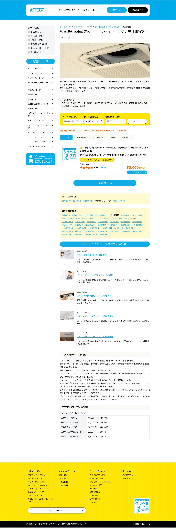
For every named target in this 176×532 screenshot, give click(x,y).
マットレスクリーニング (38, 150)
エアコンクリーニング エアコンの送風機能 (104, 341)
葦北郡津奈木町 (108, 232)
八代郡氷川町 (82, 232)
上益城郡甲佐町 (139, 229)
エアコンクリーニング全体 (73, 202)
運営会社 (93, 493)
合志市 (65, 223)
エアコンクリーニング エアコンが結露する (104, 320)
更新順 (118, 139)
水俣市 (79, 219)
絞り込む (137, 122)
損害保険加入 (36, 33)
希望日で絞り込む (112, 118)
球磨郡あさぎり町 (69, 239)
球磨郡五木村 (106, 236)
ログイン (116, 10)
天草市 (140, 219)
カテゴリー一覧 (88, 10)
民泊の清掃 (63, 490)
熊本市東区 (97, 216)
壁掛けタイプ (91, 202)
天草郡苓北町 (84, 239)
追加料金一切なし (37, 37)
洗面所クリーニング (36, 103)
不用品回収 (63, 486)
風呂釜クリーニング (36, 98)
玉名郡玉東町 (89, 223)
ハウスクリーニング (36, 70)
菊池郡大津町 (67, 226)
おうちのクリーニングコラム (101, 486)
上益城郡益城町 (125, 229)
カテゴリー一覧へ (57, 515)
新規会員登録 (137, 10)
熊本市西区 (108, 216)
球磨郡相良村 (93, 236)
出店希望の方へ (127, 479)
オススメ (67, 139)
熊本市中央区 (86, 216)
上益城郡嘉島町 (110, 229)
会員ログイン (95, 500)
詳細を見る (137, 174)
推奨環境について (97, 483)
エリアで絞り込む (70, 118)
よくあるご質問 (96, 490)
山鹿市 (94, 219)
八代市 (140, 216)
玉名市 (87, 219)
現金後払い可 (36, 53)
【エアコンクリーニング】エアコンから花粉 (104, 279)
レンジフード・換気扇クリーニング (39, 87)
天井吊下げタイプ (124, 202)
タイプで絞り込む (91, 118)
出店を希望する (105, 184)
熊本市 (76, 216)
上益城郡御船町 (96, 229)
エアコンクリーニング (37, 75)
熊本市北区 (130, 216)
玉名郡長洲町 (115, 223)
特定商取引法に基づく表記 (72, 528)
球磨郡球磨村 (131, 236)
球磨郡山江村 (118, 236)
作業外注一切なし (37, 41)
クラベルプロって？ (67, 10)
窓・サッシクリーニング (38, 140)
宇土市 (109, 219)
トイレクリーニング (36, 113)
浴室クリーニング (35, 93)
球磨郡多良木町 (134, 232)
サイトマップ (95, 507)
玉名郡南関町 (102, 223)
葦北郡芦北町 (95, 232)
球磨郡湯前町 (67, 236)
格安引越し (63, 479)
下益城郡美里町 (76, 223)
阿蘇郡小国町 (93, 226)
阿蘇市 (133, 219)
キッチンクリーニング (37, 80)
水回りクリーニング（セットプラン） (39, 120)
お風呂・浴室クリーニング (38, 493)
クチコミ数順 (83, 139)
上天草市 (117, 219)
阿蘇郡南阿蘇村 (81, 229)
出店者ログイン (127, 483)
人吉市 (65, 219)
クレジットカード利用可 (40, 49)
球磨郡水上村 (80, 236)
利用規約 (29, 528)
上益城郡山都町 (68, 232)
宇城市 (126, 219)
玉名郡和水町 (128, 223)
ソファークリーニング (37, 145)
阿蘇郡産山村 (106, 226)
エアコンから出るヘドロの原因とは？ (100, 259)
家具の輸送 (63, 483)
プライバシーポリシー (47, 528)
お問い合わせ (95, 503)
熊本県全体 (66, 216)
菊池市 (102, 219)
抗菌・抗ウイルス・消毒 (38, 155)
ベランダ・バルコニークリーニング (39, 133)
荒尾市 (72, 219)
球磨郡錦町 (121, 232)
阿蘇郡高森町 (131, 226)
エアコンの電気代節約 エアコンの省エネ (102, 300)
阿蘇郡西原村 (67, 229)
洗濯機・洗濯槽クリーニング (39, 108)
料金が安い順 (102, 139)
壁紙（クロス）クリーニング (39, 127)
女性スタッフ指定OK (39, 45)
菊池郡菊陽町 (80, 226)
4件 (105, 169)
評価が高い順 (134, 139)
